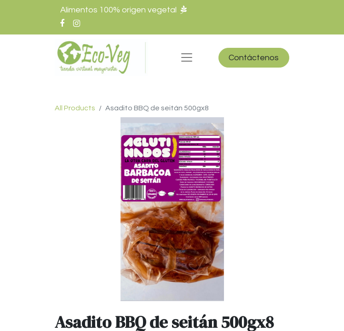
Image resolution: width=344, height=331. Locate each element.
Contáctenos (254, 57)
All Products (75, 108)
